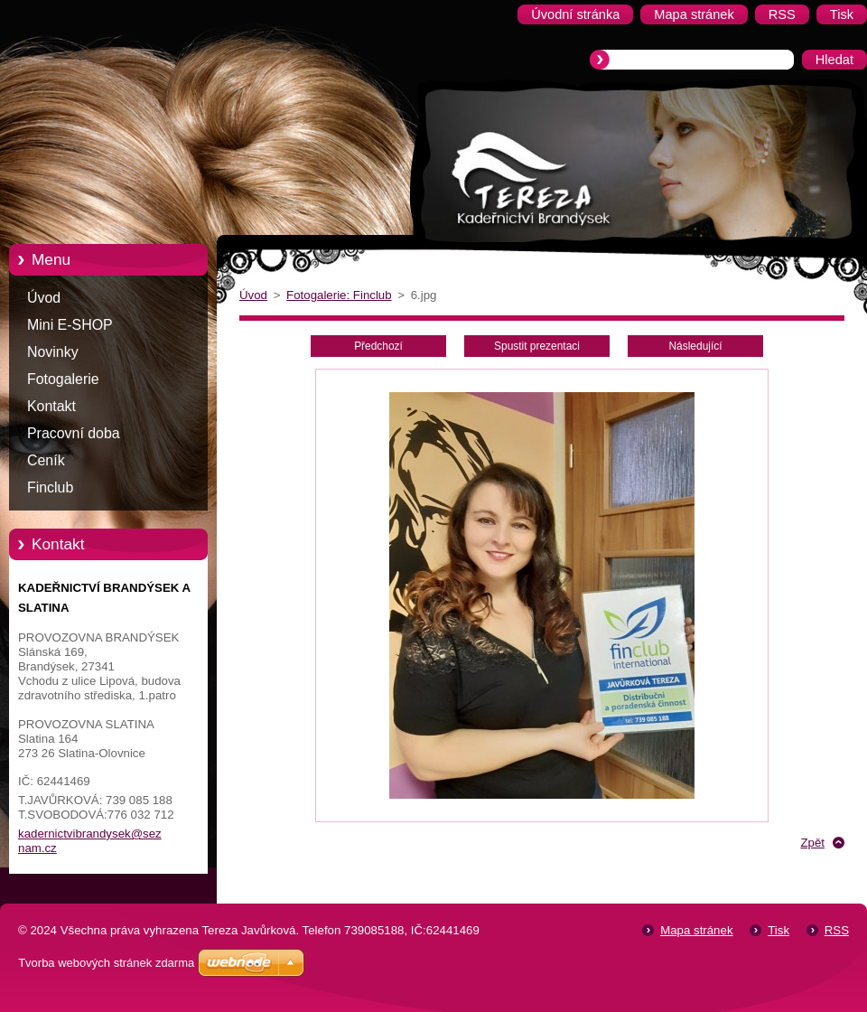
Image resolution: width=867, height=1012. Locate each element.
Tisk (778, 930)
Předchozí (378, 346)
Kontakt (51, 406)
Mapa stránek (696, 930)
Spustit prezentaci (537, 346)
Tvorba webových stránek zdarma (106, 963)
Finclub (50, 487)
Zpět (812, 842)
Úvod (44, 297)
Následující (695, 346)
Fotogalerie (63, 379)
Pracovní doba (73, 433)
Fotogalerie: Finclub (339, 295)
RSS (837, 930)
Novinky (53, 352)
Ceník (46, 460)
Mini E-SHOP (70, 325)
